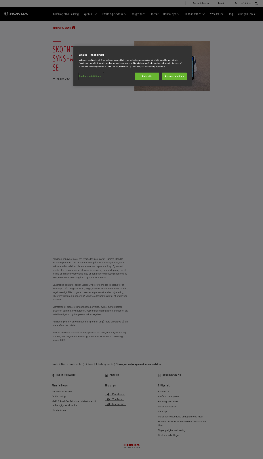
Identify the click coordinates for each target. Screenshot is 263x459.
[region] (132, 66)
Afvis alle (147, 76)
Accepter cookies (174, 76)
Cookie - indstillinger (90, 76)
